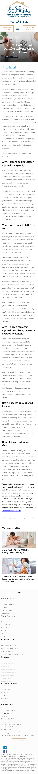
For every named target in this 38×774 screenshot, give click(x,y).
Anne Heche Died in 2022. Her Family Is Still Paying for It (19, 544)
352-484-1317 (5, 713)
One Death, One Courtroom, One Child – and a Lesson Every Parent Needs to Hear (19, 571)
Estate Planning (11, 56)
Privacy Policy (12, 756)
